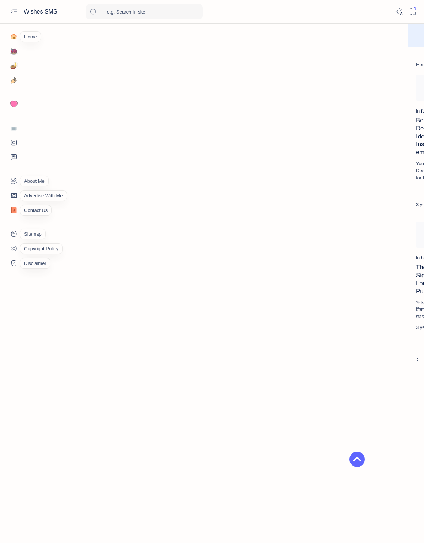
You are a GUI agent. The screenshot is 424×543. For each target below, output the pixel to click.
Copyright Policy (331, 496)
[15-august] (338, 402)
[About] (13, 181)
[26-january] (391, 402)
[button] (329, 473)
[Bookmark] (412, 11)
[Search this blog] (144, 11)
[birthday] (356, 144)
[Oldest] (284, 360)
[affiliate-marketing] (338, 420)
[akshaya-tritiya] (338, 438)
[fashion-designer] (58, 131)
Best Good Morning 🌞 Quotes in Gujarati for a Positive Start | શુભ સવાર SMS (370, 220)
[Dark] (399, 11)
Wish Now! (245, 35)
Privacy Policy (399, 496)
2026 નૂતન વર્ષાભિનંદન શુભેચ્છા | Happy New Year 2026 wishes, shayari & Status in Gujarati (367, 314)
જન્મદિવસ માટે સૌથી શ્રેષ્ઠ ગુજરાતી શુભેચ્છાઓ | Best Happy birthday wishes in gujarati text (368, 161)
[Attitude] (391, 456)
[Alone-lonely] (391, 438)
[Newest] (44, 360)
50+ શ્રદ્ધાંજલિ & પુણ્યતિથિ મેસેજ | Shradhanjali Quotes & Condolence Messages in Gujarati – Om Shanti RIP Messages (369, 267)
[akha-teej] (391, 420)
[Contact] (13, 210)
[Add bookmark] (111, 82)
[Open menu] (13, 11)
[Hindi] (350, 335)
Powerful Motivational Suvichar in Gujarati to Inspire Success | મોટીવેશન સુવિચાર (256, 148)
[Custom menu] (13, 234)
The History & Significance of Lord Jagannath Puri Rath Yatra (74, 284)
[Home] (13, 36)
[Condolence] (357, 242)
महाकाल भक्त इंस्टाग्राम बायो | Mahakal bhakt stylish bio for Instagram (363, 353)
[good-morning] (235, 131)
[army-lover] (338, 456)
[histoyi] (47, 267)
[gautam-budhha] (147, 131)
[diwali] (354, 296)
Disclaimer (366, 496)
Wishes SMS (41, 11)
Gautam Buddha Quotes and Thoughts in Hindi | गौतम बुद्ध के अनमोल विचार (166, 148)
